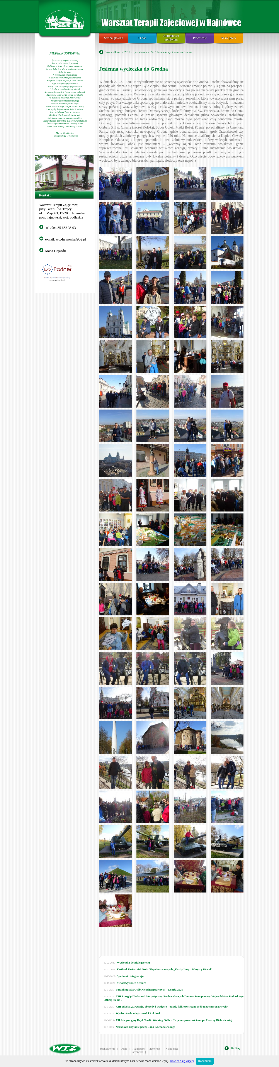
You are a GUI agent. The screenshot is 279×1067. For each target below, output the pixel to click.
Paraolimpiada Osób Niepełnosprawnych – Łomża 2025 (149, 989)
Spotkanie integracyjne (131, 976)
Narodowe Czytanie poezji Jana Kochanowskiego (145, 1026)
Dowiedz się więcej (182, 1061)
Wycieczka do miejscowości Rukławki (138, 1013)
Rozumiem (204, 1061)
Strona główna (113, 38)
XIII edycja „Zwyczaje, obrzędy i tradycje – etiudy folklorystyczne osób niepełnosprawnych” (172, 1006)
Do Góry (235, 1048)
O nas (142, 38)
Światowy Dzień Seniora (131, 982)
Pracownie (200, 38)
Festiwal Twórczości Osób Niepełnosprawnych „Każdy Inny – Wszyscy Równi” (164, 969)
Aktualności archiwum (171, 37)
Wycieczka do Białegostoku (133, 962)
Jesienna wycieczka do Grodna (133, 69)
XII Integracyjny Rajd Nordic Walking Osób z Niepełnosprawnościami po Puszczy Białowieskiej (174, 1020)
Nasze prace (229, 38)
